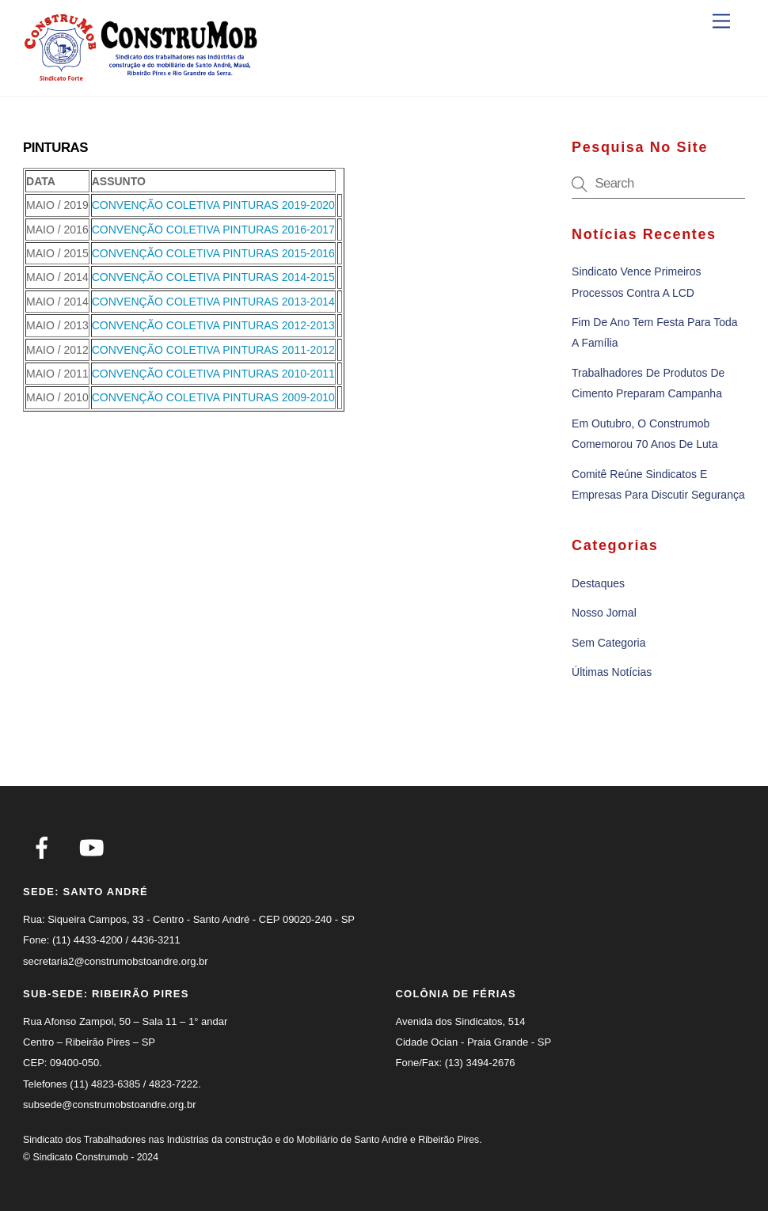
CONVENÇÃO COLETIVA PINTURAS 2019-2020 (213, 205)
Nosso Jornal (604, 612)
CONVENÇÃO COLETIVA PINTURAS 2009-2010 (213, 397)
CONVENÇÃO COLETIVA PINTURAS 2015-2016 (213, 253)
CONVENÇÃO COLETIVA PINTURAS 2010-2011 (213, 373)
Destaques (598, 583)
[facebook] (45, 847)
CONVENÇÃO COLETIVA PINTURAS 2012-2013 (213, 325)
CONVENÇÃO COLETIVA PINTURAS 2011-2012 (213, 350)
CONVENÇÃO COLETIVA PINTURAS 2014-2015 (213, 277)
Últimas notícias (612, 672)
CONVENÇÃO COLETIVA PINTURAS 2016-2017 (213, 229)
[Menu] (721, 21)
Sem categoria (608, 642)
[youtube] (94, 847)
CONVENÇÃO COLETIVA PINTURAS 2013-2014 (213, 301)
